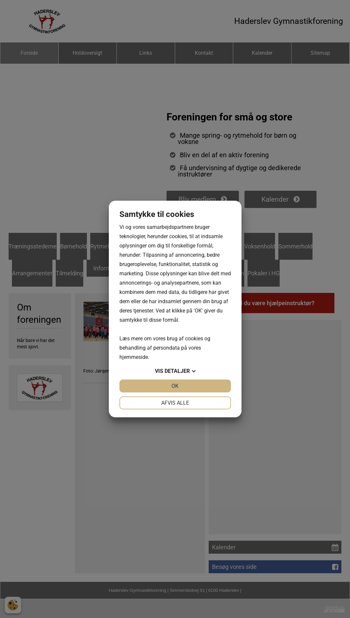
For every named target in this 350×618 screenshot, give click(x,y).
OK (175, 386)
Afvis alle (175, 403)
